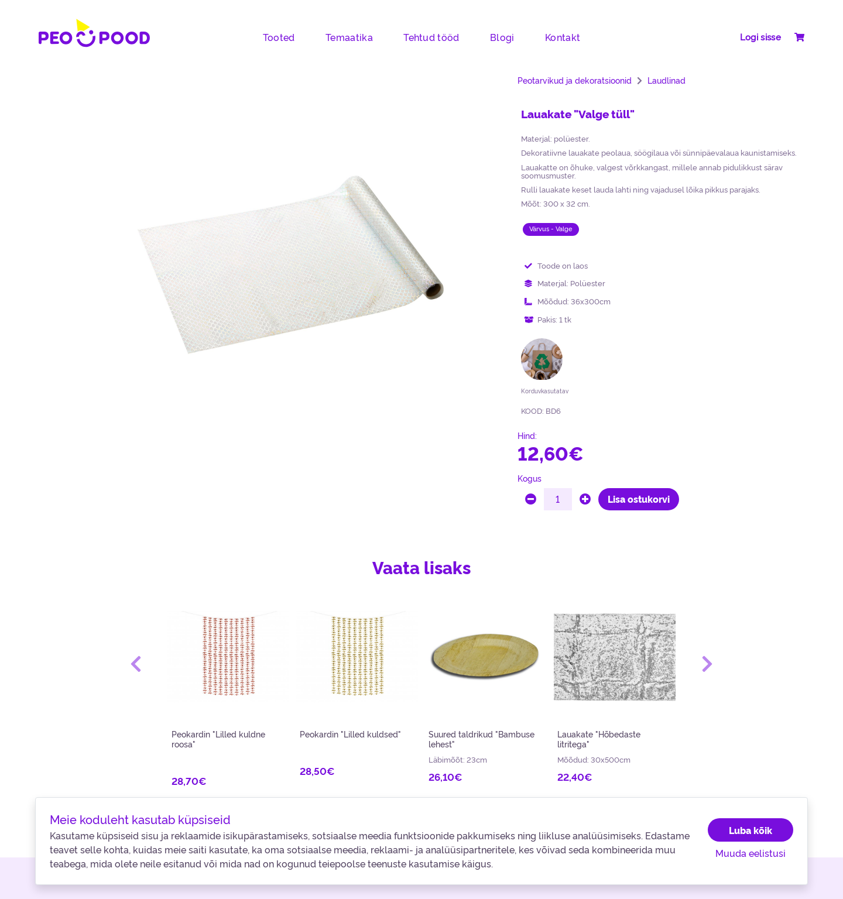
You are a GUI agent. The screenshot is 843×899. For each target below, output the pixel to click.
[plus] (585, 499)
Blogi (502, 36)
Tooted (279, 36)
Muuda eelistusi (750, 852)
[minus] (531, 499)
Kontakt (562, 36)
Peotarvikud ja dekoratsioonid (575, 80)
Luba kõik (750, 829)
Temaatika (349, 36)
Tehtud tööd (431, 36)
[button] (135, 664)
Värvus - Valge (551, 228)
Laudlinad (666, 80)
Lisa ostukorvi (639, 498)
